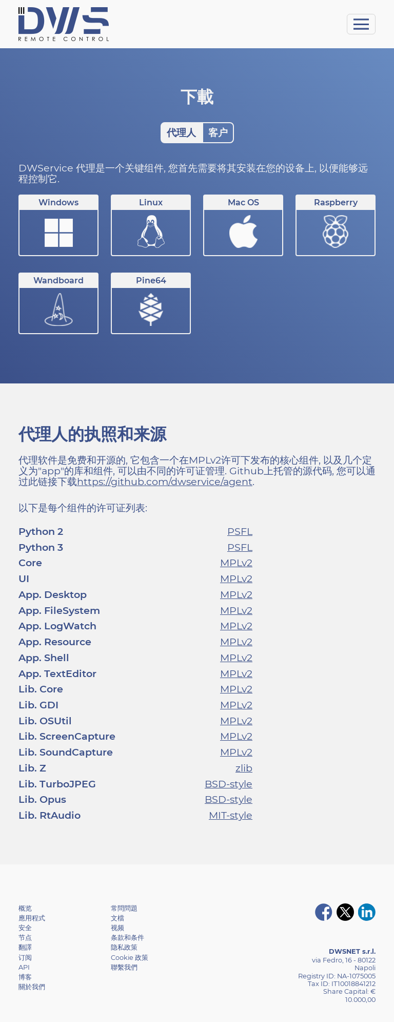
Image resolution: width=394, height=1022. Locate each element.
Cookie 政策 (129, 957)
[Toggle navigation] (361, 24)
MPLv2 (236, 562)
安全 (25, 928)
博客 (25, 977)
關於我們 (31, 987)
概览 (25, 908)
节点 (25, 937)
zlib (243, 768)
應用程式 (31, 918)
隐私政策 (124, 947)
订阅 (25, 957)
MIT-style (230, 815)
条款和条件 (127, 937)
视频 (117, 928)
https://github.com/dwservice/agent (164, 481)
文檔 (117, 918)
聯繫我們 (124, 967)
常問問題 (124, 908)
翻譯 (25, 947)
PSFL (239, 531)
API (24, 967)
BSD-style (228, 784)
